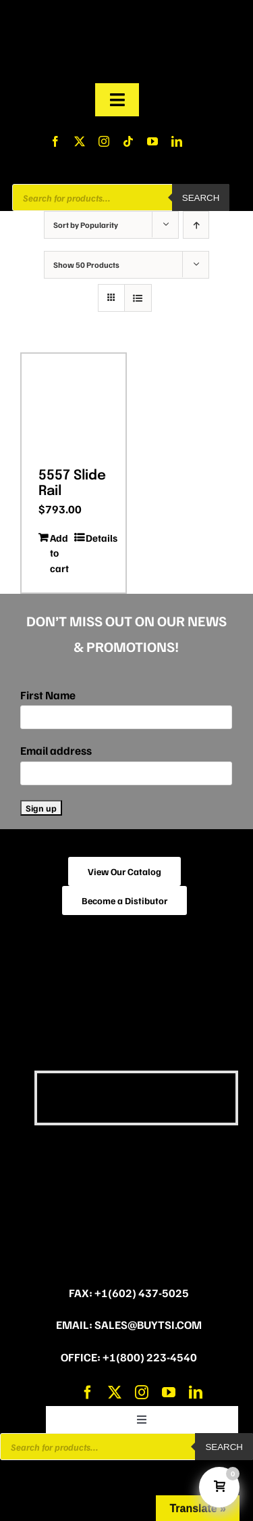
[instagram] (104, 141)
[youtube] (152, 141)
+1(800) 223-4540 (150, 1357)
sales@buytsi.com (148, 1324)
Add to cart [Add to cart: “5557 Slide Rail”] (59, 553)
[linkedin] (176, 141)
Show (86, 265)
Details (97, 538)
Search (201, 198)
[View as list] (138, 298)
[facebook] (55, 141)
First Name (48, 695)
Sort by (85, 225)
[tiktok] (128, 141)
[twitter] (79, 141)
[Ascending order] (196, 225)
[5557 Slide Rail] (73, 405)
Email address (56, 750)
